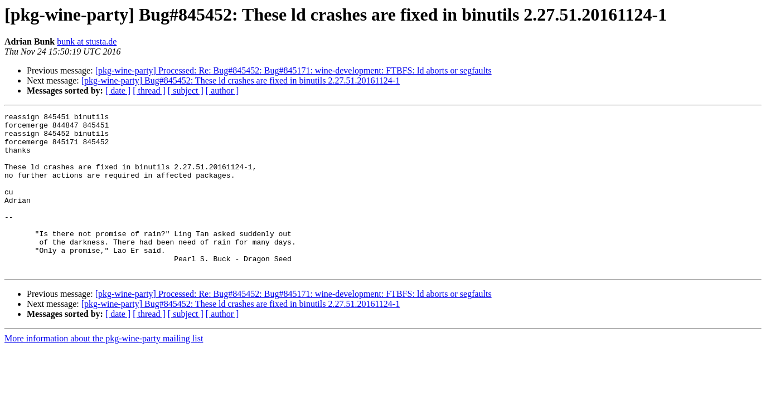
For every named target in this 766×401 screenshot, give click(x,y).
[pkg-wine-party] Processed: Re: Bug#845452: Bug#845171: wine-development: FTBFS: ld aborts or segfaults (293, 70)
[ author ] (222, 90)
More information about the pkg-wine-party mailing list (103, 370)
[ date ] (117, 90)
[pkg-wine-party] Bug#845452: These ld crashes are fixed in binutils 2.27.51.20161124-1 (240, 80)
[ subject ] (185, 90)
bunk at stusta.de (87, 41)
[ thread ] (149, 90)
